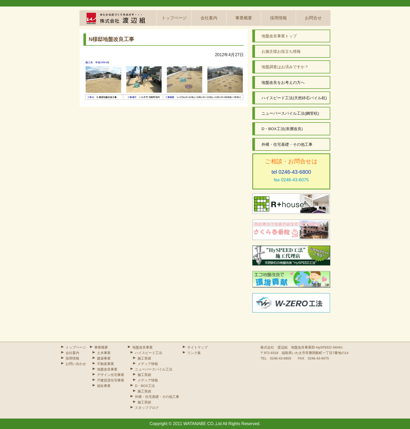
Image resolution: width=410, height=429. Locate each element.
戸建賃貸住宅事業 (110, 380)
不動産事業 (105, 364)
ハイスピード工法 (148, 353)
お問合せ (313, 18)
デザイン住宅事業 (110, 375)
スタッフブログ (147, 408)
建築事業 (104, 358)
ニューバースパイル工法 (153, 369)
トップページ (174, 18)
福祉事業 (104, 386)
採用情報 (278, 18)
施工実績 (144, 358)
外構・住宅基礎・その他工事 (157, 397)
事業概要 (243, 18)
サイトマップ (197, 347)
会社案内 (209, 18)
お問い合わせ (76, 364)
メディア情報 (148, 364)
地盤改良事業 (107, 369)
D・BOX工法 (145, 386)
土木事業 (104, 353)
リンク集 (194, 353)
